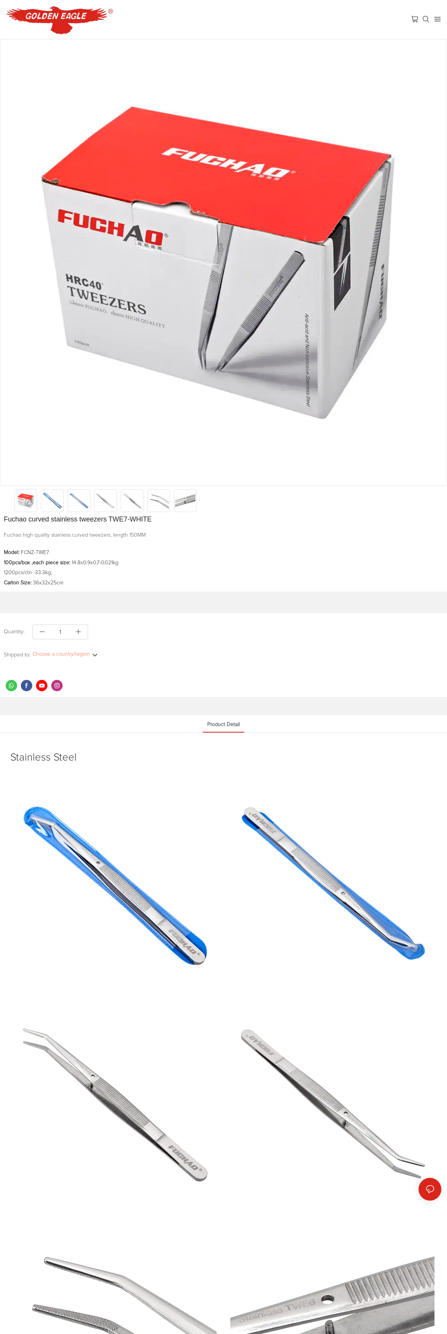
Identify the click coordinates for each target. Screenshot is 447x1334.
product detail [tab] (223, 724)
